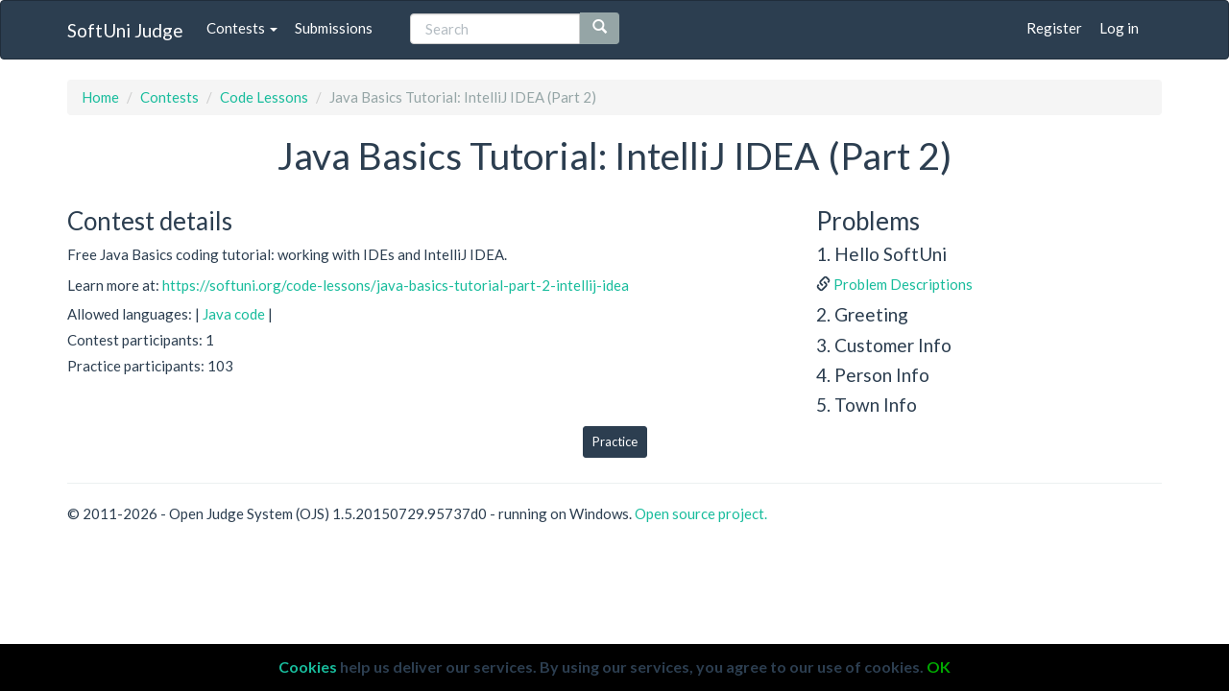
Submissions (334, 27)
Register (1054, 27)
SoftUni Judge (125, 30)
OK (939, 666)
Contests (241, 27)
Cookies (307, 666)
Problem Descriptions (903, 284)
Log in (1119, 27)
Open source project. (701, 513)
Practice (615, 441)
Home (100, 97)
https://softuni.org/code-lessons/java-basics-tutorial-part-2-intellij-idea (395, 285)
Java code (234, 313)
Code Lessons (264, 97)
